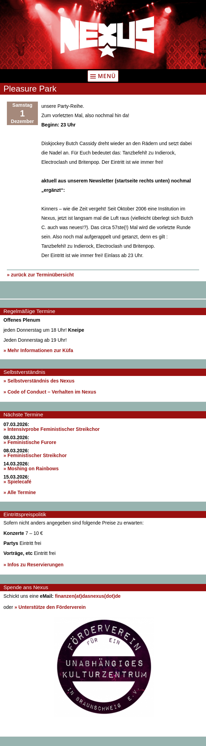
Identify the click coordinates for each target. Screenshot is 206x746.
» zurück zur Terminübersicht (40, 274)
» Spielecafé (17, 481)
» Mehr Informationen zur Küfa (38, 350)
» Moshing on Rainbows (31, 468)
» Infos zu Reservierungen (33, 564)
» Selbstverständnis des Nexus (38, 381)
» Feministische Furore (29, 442)
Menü (107, 76)
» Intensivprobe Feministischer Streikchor (51, 429)
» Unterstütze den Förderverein (50, 607)
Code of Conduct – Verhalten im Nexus (52, 392)
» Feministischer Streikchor (35, 455)
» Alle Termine (19, 492)
